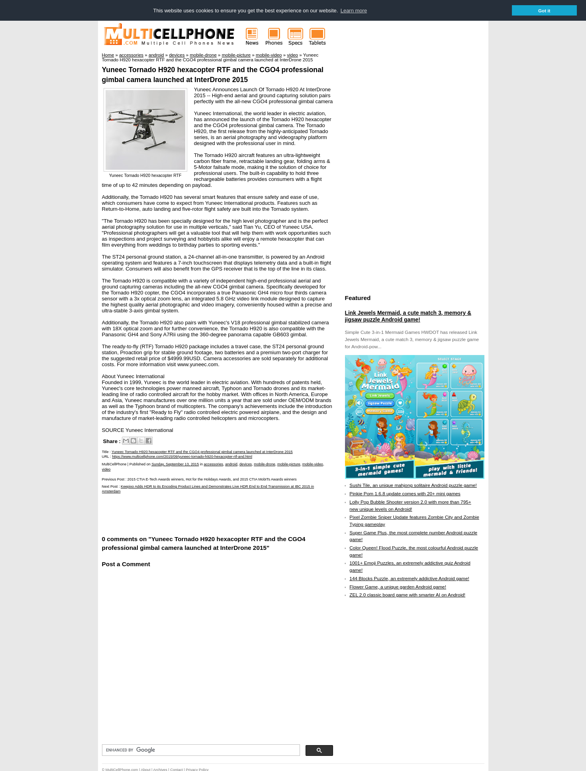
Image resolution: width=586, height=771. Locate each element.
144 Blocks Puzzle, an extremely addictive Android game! (409, 578)
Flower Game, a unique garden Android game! (397, 586)
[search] (200, 749)
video (106, 469)
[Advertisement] (195, 513)
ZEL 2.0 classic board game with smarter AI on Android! (407, 594)
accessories (213, 464)
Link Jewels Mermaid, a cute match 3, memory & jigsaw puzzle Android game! (408, 316)
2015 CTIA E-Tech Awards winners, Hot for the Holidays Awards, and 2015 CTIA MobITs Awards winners (212, 479)
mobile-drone (264, 464)
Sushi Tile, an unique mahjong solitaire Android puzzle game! (413, 485)
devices (245, 464)
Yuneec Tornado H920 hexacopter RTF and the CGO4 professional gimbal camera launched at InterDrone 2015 (202, 451)
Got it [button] (544, 10)
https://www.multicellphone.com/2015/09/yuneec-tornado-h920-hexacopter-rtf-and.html (182, 456)
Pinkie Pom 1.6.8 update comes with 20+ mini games (404, 493)
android (231, 464)
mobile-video (312, 464)
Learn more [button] (354, 11)
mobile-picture (288, 464)
